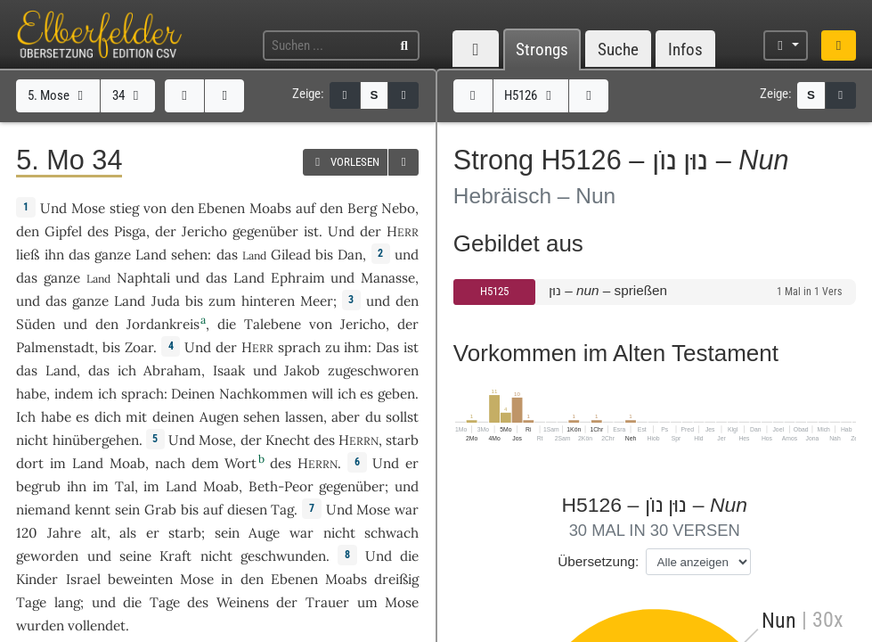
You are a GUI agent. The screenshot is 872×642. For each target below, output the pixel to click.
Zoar (139, 347)
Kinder (37, 579)
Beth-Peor (281, 486)
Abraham (172, 370)
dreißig (396, 579)
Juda (165, 300)
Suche (618, 49)
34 (128, 95)
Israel (83, 579)
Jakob (302, 370)
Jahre (64, 532)
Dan (350, 254)
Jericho (204, 231)
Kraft (175, 555)
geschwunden (283, 555)
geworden (47, 555)
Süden (35, 324)
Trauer (327, 602)
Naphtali (143, 277)
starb (402, 440)
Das (387, 347)
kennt (92, 509)
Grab (160, 509)
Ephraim (298, 277)
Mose (88, 208)
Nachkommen (263, 393)
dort (30, 463)
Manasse (388, 277)
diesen (247, 509)
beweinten (140, 579)
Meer (316, 300)
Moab (127, 463)
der (165, 231)
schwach (391, 532)
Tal (124, 486)
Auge (264, 532)
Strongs (542, 49)
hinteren (268, 300)
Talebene (272, 324)
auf (305, 208)
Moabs (270, 208)
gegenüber (265, 231)
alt (99, 532)
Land (151, 254)
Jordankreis (163, 324)
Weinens (242, 602)
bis (324, 254)
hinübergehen (96, 440)
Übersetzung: (598, 561)
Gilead (291, 254)
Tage (31, 602)
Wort (240, 463)
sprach (299, 347)
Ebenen (221, 208)
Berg (362, 208)
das (99, 370)
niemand (43, 509)
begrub (38, 486)
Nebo (398, 208)
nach (170, 463)
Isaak (229, 370)
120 (26, 532)
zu (332, 347)
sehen (189, 254)
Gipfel (63, 231)
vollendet (97, 625)
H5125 (494, 291)
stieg (124, 208)
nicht (32, 440)
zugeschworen (373, 370)
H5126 (530, 95)
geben (396, 393)
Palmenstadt (55, 347)
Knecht (287, 440)
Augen (219, 416)
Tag (282, 509)
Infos (685, 49)
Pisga (130, 231)
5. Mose (58, 95)
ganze (112, 254)
